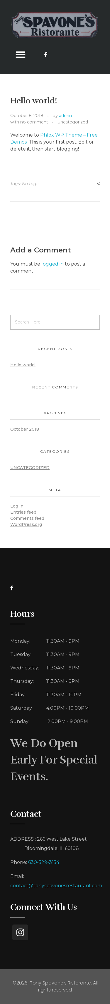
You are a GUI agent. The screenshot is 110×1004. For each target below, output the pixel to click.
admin (65, 115)
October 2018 (24, 429)
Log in (16, 506)
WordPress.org (26, 524)
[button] (20, 54)
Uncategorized (72, 122)
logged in (53, 264)
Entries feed (23, 512)
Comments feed (27, 518)
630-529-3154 (43, 862)
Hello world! (22, 364)
